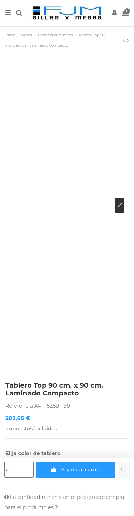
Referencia (19, 406)
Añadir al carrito (75, 469)
